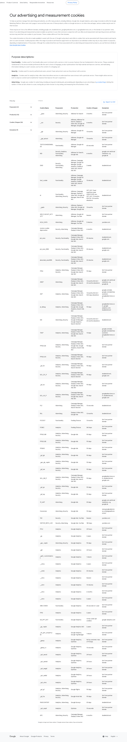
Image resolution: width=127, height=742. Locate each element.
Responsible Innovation (84, 2)
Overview (39, 2)
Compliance (48, 2)
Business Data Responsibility (20, 3)
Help (105, 736)
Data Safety (71, 2)
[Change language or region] (114, 736)
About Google (24, 736)
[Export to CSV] (109, 102)
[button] (21, 107)
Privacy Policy (119, 2)
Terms (52, 736)
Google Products (36, 736)
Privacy (46, 736)
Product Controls (59, 2)
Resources (97, 2)
